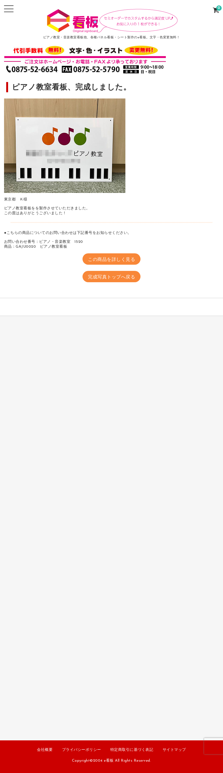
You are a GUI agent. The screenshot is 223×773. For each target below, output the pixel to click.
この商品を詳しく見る (111, 259)
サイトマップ (174, 750)
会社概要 (45, 750)
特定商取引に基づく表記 (131, 750)
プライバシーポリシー (81, 750)
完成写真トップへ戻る (111, 277)
